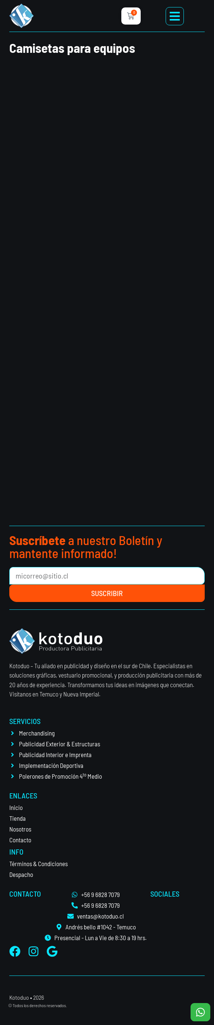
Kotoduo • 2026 (26, 997)
